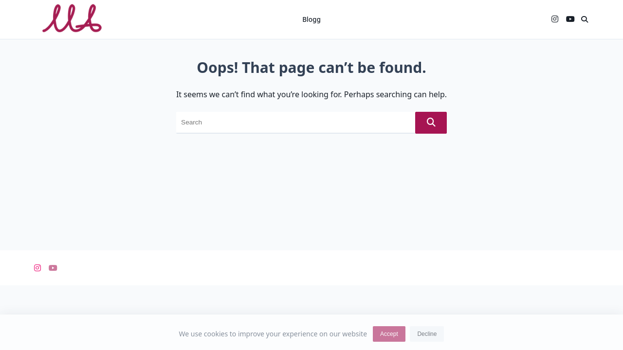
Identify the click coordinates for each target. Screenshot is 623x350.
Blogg (311, 19)
